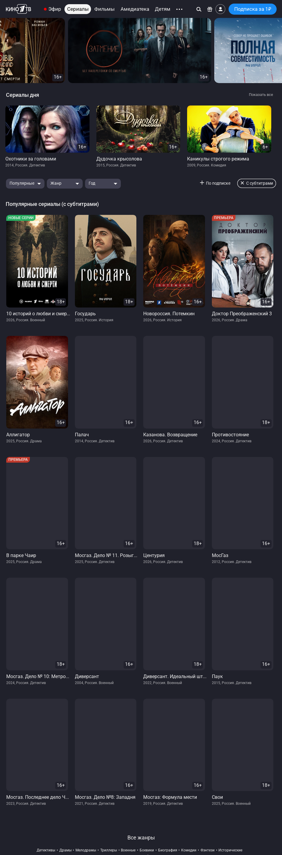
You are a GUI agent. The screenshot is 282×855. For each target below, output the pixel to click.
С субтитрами (259, 183)
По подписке (218, 183)
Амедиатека (135, 9)
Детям (162, 9)
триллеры (108, 850)
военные (128, 850)
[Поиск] (199, 9)
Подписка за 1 (252, 9)
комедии (188, 850)
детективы (46, 850)
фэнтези (208, 850)
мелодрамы (85, 850)
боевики (147, 850)
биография (167, 850)
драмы (65, 850)
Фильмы (104, 9)
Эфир (54, 9)
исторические (230, 850)
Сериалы (78, 9)
